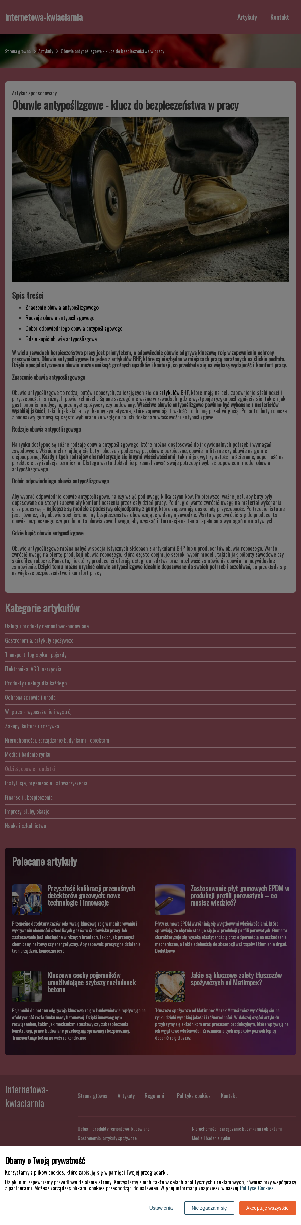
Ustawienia (161, 1208)
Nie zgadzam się (209, 1208)
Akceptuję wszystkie (267, 1208)
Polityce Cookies (257, 1188)
